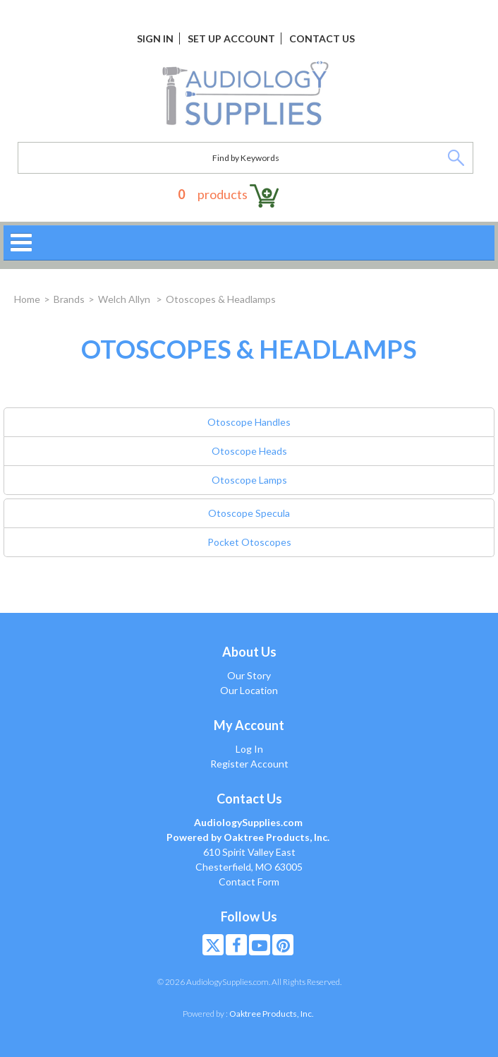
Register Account (249, 764)
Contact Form (249, 882)
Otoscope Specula (249, 513)
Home (27, 299)
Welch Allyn (125, 299)
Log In (249, 749)
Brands (69, 299)
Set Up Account (231, 38)
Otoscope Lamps (249, 480)
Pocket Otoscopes (249, 542)
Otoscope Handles (249, 422)
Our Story (249, 675)
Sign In (155, 38)
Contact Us (322, 38)
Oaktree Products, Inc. (271, 1013)
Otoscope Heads (249, 451)
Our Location (249, 690)
